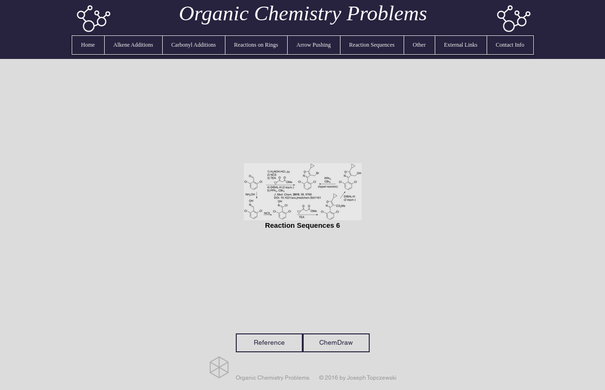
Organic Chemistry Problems (303, 13)
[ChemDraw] (336, 342)
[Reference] (269, 342)
